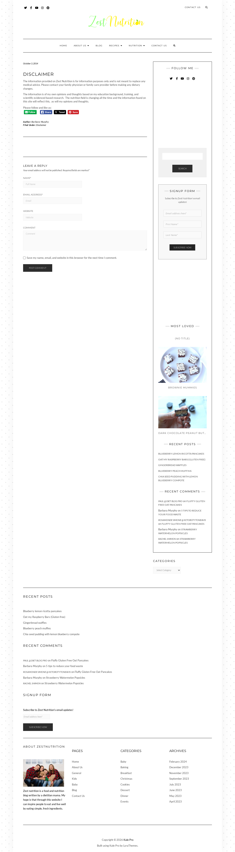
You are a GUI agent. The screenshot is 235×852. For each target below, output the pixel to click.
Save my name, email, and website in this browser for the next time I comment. (72, 258)
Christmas (126, 778)
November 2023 (179, 773)
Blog (99, 45)
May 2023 (175, 795)
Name (27, 178)
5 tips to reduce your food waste (64, 666)
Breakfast (126, 773)
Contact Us (192, 7)
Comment (29, 227)
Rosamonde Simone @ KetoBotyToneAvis (182, 520)
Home (63, 45)
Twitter (171, 80)
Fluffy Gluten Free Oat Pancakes (183, 523)
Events (125, 801)
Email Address (33, 194)
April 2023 (175, 801)
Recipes (115, 45)
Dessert (125, 790)
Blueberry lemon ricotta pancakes (181, 453)
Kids (74, 778)
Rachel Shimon (167, 538)
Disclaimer (41, 125)
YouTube (182, 80)
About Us (81, 45)
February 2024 (178, 761)
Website (28, 211)
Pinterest (193, 80)
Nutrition (137, 45)
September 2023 (179, 778)
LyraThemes (130, 845)
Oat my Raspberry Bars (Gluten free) (181, 459)
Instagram (188, 80)
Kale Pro (128, 839)
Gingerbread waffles (172, 465)
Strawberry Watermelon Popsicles (65, 677)
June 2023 (175, 790)
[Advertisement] (188, 115)
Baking (124, 767)
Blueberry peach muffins (174, 470)
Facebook (176, 80)
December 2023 (178, 767)
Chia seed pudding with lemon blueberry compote (51, 634)
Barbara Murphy (40, 121)
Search (182, 168)
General (76, 773)
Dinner (124, 795)
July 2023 (175, 784)
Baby (75, 784)
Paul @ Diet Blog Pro (170, 501)
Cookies (125, 784)
